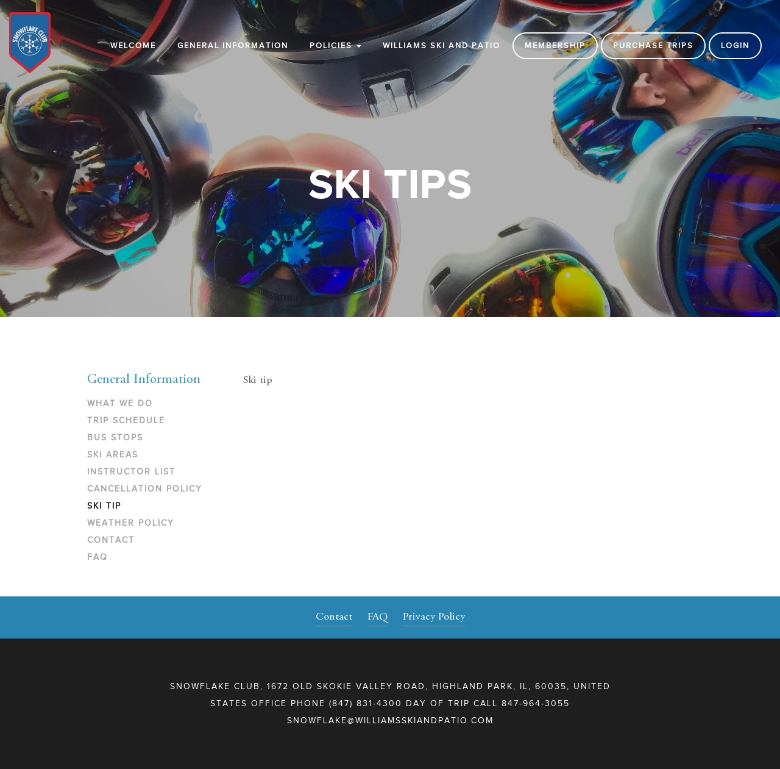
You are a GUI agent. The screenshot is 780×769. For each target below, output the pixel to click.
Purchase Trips (653, 45)
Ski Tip (104, 505)
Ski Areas (112, 454)
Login (735, 45)
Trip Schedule (126, 420)
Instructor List (131, 471)
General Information (232, 45)
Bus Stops (115, 437)
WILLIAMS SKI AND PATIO (441, 45)
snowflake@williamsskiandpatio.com (390, 720)
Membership (555, 45)
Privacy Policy (434, 617)
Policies (335, 45)
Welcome (133, 45)
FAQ (97, 557)
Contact (111, 540)
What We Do (120, 403)
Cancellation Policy (144, 488)
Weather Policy (130, 523)
